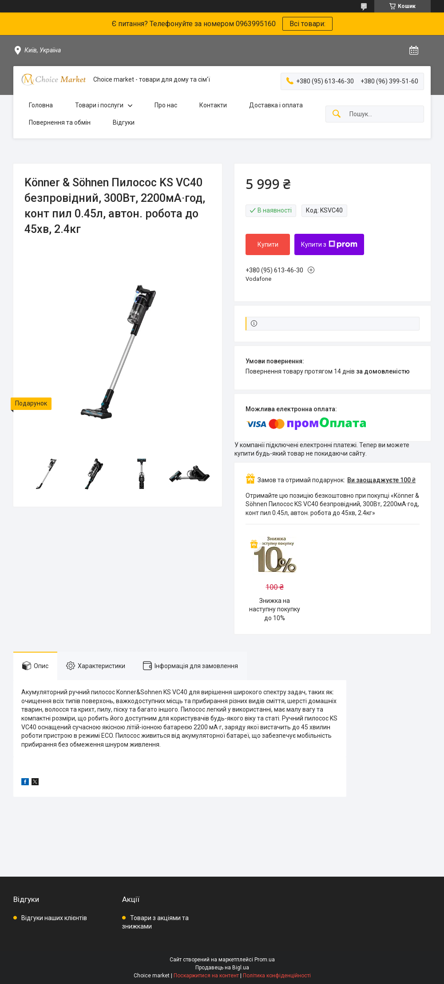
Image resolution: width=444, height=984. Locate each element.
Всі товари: (307, 24)
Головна (41, 105)
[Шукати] (336, 114)
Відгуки (124, 122)
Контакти (213, 105)
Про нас (166, 105)
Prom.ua (264, 959)
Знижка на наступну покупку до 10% (274, 609)
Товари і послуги (99, 105)
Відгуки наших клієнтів (54, 917)
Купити (268, 244)
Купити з (329, 244)
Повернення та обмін (60, 122)
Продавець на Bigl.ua (222, 967)
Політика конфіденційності (277, 975)
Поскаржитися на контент (206, 975)
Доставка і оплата (276, 105)
